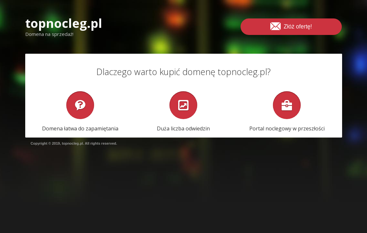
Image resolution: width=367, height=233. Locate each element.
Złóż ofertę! (291, 25)
